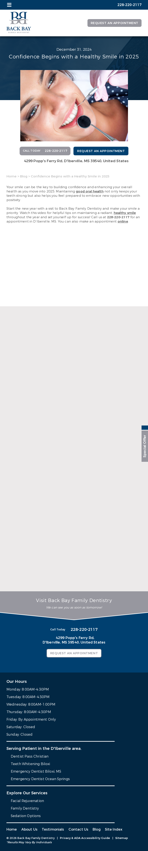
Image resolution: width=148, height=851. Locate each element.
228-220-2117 (118, 217)
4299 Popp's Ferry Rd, (76, 161)
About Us (29, 829)
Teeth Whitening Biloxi (30, 764)
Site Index (114, 829)
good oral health (89, 191)
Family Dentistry (25, 808)
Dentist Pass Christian (30, 756)
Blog (23, 176)
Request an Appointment (114, 23)
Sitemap (121, 838)
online (123, 221)
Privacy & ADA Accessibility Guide (85, 838)
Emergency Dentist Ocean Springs (40, 779)
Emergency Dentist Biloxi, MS (36, 771)
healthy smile (125, 213)
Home (11, 176)
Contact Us (79, 829)
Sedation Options (26, 816)
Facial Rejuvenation (27, 801)
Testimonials (53, 829)
